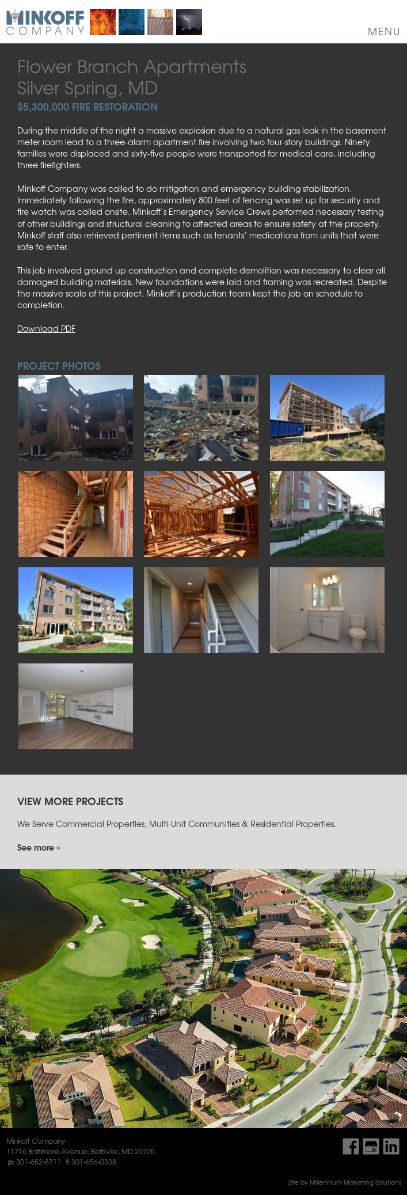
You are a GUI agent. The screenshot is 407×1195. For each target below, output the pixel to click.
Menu (384, 31)
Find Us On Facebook (351, 1146)
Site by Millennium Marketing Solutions (344, 1182)
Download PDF (46, 328)
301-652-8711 (38, 1161)
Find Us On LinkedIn (391, 1146)
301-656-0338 (93, 1161)
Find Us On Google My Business (371, 1146)
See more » (38, 847)
